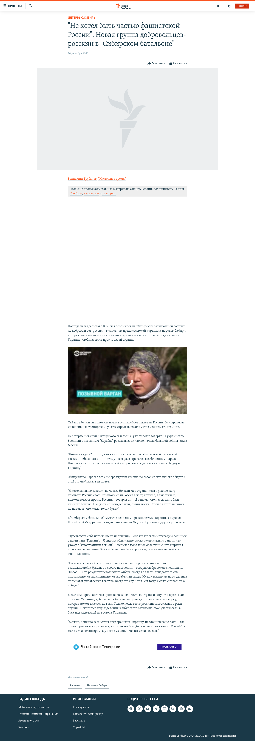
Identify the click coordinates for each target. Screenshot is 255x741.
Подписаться (169, 647)
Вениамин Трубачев (82, 179)
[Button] (156, 63)
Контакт (23, 727)
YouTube (76, 193)
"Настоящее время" (112, 179)
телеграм (109, 193)
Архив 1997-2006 (28, 721)
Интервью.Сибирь (81, 18)
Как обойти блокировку (88, 714)
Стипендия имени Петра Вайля (38, 714)
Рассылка (79, 721)
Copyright (79, 727)
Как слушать (81, 707)
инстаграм (91, 193)
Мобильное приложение (34, 707)
